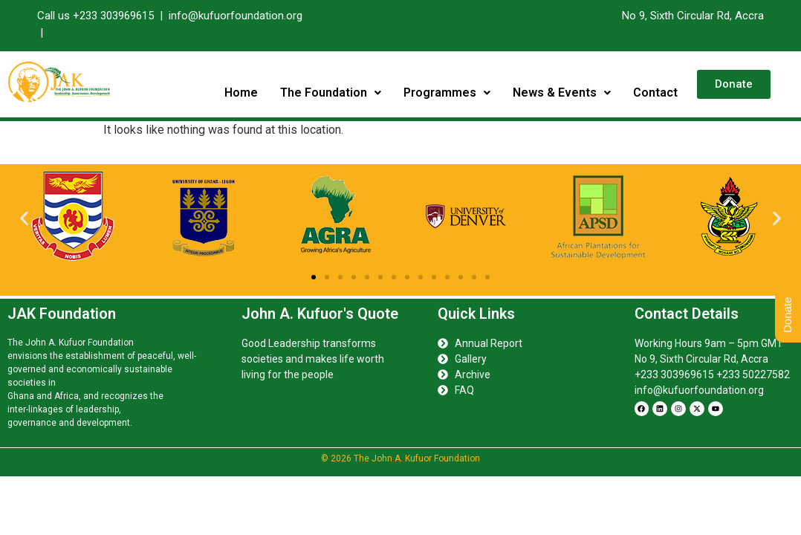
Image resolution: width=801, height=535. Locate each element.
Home (242, 92)
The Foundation (331, 92)
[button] (331, 93)
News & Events (562, 92)
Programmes (447, 92)
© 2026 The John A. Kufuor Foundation (400, 458)
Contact (656, 92)
